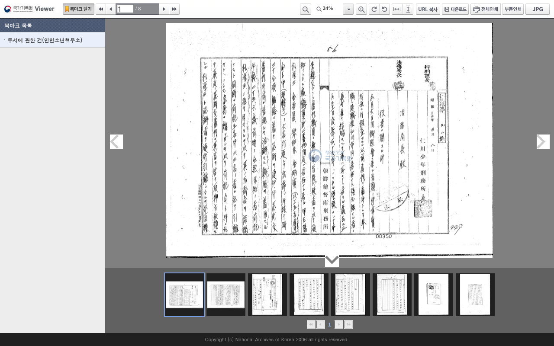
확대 (361, 9)
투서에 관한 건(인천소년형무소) (44, 40)
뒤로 (339, 324)
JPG (537, 9)
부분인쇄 (513, 9)
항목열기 (348, 9)
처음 (101, 9)
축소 (305, 9)
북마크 (78, 9)
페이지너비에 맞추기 (397, 9)
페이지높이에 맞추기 (408, 9)
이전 (111, 9)
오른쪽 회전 (374, 9)
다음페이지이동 (543, 142)
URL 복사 (428, 9)
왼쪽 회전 (385, 9)
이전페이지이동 (116, 142)
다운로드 (455, 9)
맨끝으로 (348, 324)
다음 (164, 9)
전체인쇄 (485, 9)
